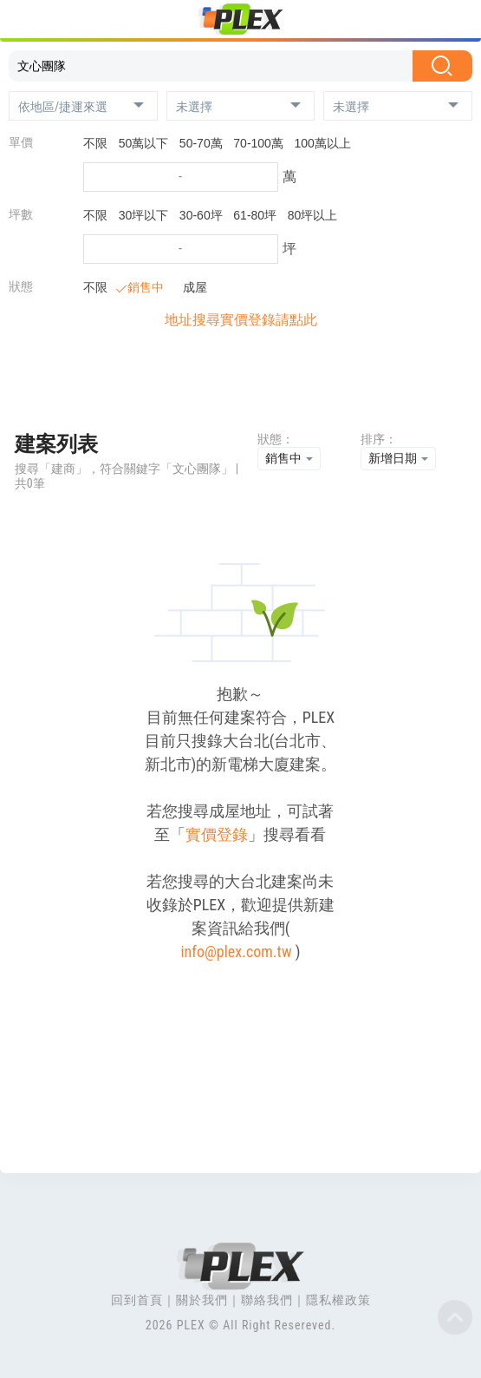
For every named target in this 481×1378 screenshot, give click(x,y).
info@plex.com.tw (235, 951)
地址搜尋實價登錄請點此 (241, 320)
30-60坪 (201, 215)
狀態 (21, 286)
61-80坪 (254, 215)
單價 (21, 142)
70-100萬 (258, 143)
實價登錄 (216, 834)
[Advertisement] (240, 385)
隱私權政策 (338, 1300)
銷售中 (141, 287)
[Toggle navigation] (24, 21)
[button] (83, 106)
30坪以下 (144, 215)
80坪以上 (313, 215)
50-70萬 (201, 143)
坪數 (21, 214)
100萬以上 (323, 143)
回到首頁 (137, 1300)
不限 (95, 143)
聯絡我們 (267, 1300)
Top (455, 1317)
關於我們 (202, 1300)
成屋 (190, 287)
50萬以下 (144, 143)
